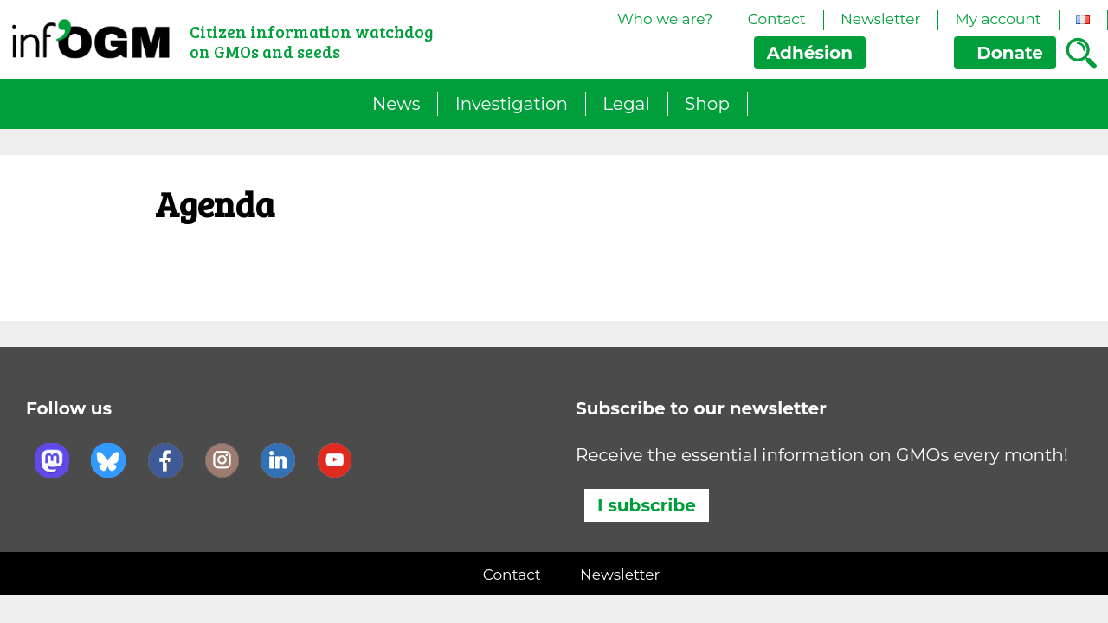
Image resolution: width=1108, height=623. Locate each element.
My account (997, 19)
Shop (707, 103)
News (396, 103)
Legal (626, 103)
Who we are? (665, 19)
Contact (777, 19)
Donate (1005, 52)
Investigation (511, 103)
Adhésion (810, 52)
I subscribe (646, 505)
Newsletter (880, 19)
